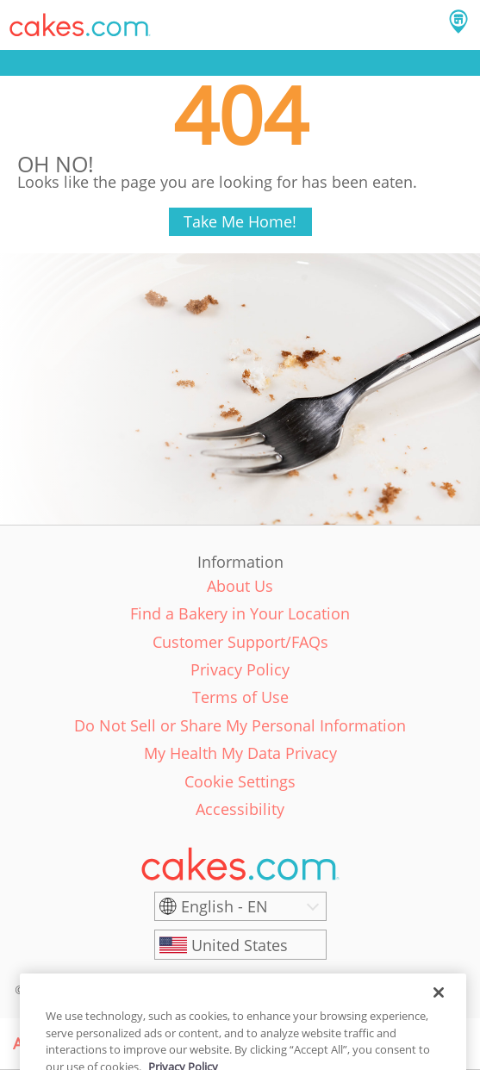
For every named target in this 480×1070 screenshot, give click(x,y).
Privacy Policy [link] (240, 669)
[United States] (240, 945)
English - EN (224, 906)
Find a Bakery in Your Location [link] (240, 613)
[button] (80, 25)
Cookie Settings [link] (240, 781)
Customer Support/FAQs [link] (240, 641)
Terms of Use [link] (240, 697)
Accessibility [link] (240, 809)
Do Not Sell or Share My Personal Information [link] (240, 725)
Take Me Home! (240, 221)
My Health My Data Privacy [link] (240, 753)
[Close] (439, 1008)
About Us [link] (240, 585)
